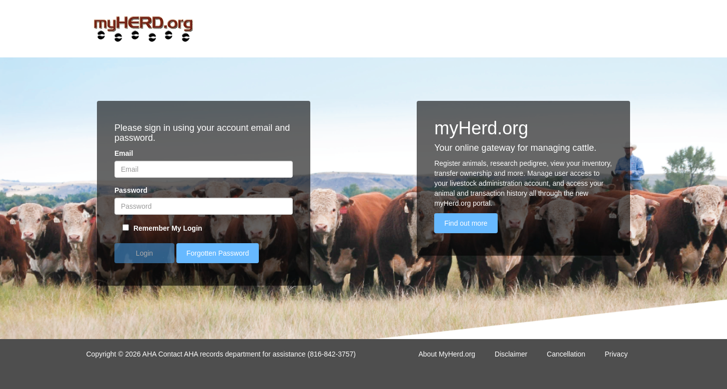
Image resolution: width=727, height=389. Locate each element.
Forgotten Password (217, 253)
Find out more (465, 223)
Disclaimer (511, 354)
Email (123, 153)
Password (130, 190)
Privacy (616, 354)
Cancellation (566, 354)
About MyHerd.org (447, 354)
